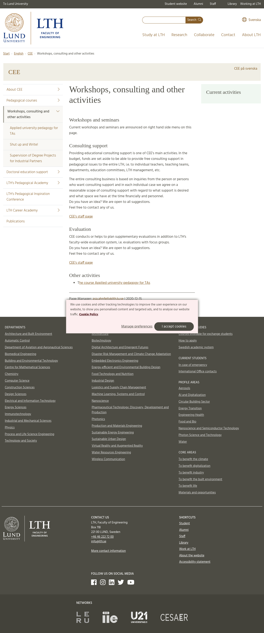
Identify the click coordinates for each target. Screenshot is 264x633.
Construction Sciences (20, 387)
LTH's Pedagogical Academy (32, 183)
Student (184, 523)
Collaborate (204, 35)
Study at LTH (153, 35)
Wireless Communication (108, 459)
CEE (30, 53)
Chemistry (11, 374)
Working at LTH (250, 4)
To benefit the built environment (200, 479)
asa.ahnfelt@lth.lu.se (108, 299)
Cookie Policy (88, 314)
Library (232, 4)
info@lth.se (98, 541)
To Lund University (15, 4)
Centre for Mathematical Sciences (27, 367)
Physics (10, 427)
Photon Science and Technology (200, 435)
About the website (191, 555)
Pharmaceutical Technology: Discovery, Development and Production (130, 410)
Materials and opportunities (197, 492)
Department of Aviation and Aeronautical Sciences (39, 347)
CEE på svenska (245, 69)
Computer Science (17, 380)
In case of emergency (193, 365)
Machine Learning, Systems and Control (118, 394)
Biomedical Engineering (20, 354)
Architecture (100, 334)
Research (179, 35)
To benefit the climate (193, 459)
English (18, 53)
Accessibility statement (194, 561)
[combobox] (164, 20)
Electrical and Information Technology (30, 400)
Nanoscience (100, 400)
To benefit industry (191, 472)
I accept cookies (174, 326)
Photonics (98, 419)
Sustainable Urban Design (109, 439)
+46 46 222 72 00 (102, 536)
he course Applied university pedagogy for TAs (114, 283)
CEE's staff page (81, 216)
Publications (15, 221)
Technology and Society (21, 440)
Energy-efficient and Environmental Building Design (126, 367)
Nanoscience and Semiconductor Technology (209, 428)
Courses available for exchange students (206, 334)
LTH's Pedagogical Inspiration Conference (28, 196)
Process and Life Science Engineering (29, 434)
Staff (213, 4)
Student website (176, 4)
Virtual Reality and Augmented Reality (117, 445)
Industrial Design (103, 380)
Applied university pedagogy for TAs (34, 131)
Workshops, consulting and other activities (33, 114)
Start (6, 53)
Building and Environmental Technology (31, 360)
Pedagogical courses (32, 100)
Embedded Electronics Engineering (115, 360)
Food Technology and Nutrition (113, 374)
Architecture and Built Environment (28, 334)
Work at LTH (187, 549)
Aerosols (184, 388)
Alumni (198, 4)
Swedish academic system (196, 347)
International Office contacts (198, 371)
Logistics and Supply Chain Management (119, 387)
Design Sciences (15, 394)
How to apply (188, 340)
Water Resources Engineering (111, 452)
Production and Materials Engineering (117, 425)
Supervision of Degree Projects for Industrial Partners (33, 158)
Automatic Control (17, 340)
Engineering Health (191, 415)
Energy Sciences (15, 407)
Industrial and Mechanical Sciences (28, 420)
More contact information (108, 550)
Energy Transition (190, 408)
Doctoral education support (32, 172)
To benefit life (188, 485)
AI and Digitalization (192, 395)
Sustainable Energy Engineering (113, 432)
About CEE (32, 90)
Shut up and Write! (24, 144)
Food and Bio (187, 421)
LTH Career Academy (32, 210)
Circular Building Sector (194, 401)
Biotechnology (101, 340)
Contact (228, 35)
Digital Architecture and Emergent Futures (120, 347)
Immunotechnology (18, 414)
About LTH (251, 35)
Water (183, 441)
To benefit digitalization (194, 466)
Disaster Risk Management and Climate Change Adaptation (131, 354)
